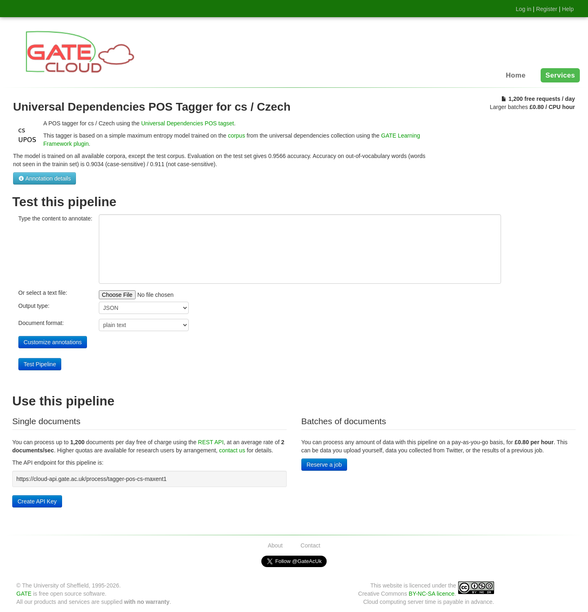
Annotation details (44, 178)
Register (546, 9)
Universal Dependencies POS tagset (187, 123)
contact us (232, 450)
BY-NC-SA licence (431, 593)
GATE (23, 593)
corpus (236, 135)
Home (516, 75)
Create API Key (37, 501)
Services (560, 75)
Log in (523, 9)
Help (568, 9)
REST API (211, 442)
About (275, 545)
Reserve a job (324, 464)
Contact (310, 545)
